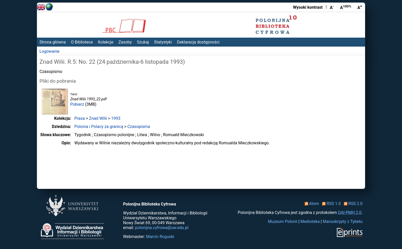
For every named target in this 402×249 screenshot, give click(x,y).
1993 (115, 118)
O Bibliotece (82, 42)
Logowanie (49, 51)
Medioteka (310, 221)
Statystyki (163, 42)
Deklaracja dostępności (198, 42)
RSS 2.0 (352, 203)
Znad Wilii (98, 118)
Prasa (79, 118)
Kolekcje (105, 42)
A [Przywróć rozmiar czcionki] (345, 7)
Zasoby (125, 42)
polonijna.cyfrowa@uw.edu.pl (161, 227)
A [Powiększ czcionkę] (359, 7)
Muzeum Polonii (282, 221)
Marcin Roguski (160, 236)
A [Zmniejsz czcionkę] (332, 7)
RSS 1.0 (330, 203)
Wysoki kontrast (308, 7)
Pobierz (77, 104)
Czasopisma (138, 126)
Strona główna (52, 42)
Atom (311, 203)
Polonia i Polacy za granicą (98, 126)
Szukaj (143, 42)
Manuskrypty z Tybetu (343, 221)
